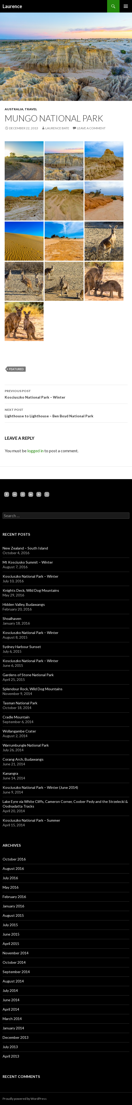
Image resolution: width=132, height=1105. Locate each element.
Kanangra (10, 773)
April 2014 (11, 1009)
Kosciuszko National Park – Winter (66, 393)
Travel (31, 109)
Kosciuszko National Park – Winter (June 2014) (40, 787)
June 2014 (11, 1000)
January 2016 (13, 906)
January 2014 (13, 1028)
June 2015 (11, 934)
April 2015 (11, 943)
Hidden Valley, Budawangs (24, 604)
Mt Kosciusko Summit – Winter (28, 562)
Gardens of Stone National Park (28, 675)
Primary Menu (126, 6)
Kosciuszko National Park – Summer (31, 820)
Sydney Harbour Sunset (22, 646)
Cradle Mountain (16, 717)
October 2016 (14, 859)
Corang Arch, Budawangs (23, 759)
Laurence (12, 6)
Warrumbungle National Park (26, 745)
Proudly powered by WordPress (25, 1099)
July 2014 (10, 990)
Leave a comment (91, 128)
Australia (14, 109)
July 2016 (10, 878)
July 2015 (10, 925)
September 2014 (16, 971)
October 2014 (14, 962)
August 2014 (13, 981)
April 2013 (11, 1056)
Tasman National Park (20, 703)
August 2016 (13, 868)
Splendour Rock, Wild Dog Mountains (32, 689)
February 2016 (14, 896)
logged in (35, 450)
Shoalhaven (12, 618)
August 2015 (13, 915)
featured (16, 369)
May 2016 (10, 887)
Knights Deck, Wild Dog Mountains (31, 590)
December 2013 (16, 1037)
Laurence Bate (57, 128)
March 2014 (12, 1018)
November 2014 (16, 953)
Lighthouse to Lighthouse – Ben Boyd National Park (66, 412)
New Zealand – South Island (25, 548)
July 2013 (10, 1047)
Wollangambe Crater (19, 731)
